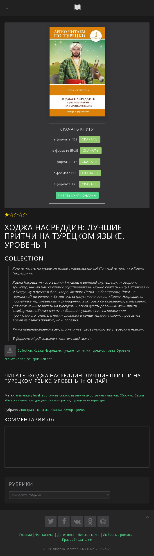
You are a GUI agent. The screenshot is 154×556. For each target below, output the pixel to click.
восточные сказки (55, 395)
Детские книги (89, 534)
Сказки (56, 409)
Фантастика (44, 534)
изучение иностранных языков (94, 395)
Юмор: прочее (74, 409)
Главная (25, 534)
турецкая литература (88, 400)
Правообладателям (77, 539)
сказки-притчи (59, 400)
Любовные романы (117, 534)
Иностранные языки (34, 409)
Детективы (65, 534)
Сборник (126, 395)
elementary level (28, 395)
